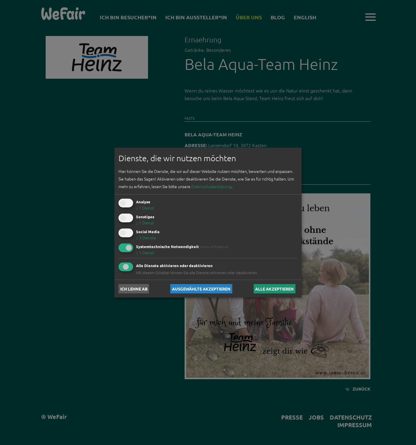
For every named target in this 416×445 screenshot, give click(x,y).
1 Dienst (145, 208)
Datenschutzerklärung (211, 186)
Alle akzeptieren (274, 288)
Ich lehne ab (133, 288)
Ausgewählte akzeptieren (201, 288)
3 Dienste (146, 237)
